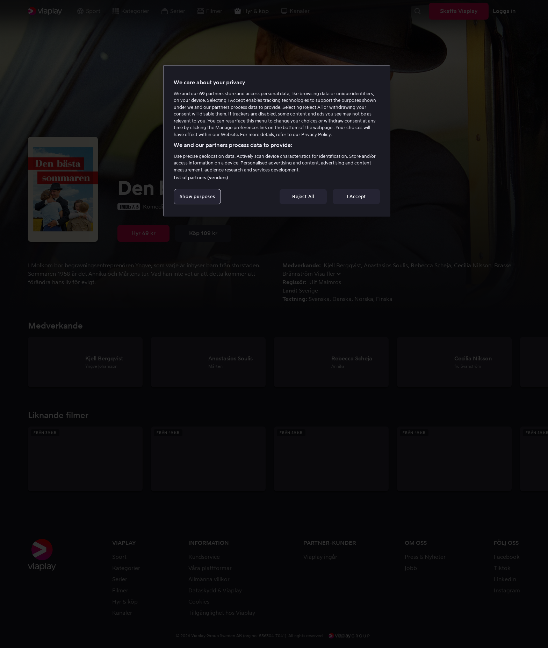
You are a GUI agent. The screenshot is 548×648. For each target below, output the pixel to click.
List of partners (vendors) (201, 177)
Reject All (303, 196)
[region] (276, 141)
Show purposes (197, 196)
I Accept (356, 196)
